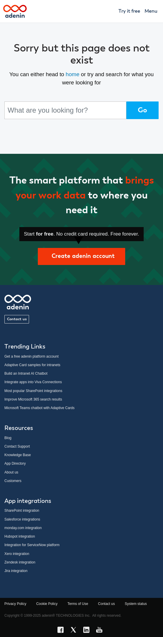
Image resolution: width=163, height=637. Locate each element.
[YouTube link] (101, 631)
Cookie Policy (46, 604)
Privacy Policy (15, 604)
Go (142, 110)
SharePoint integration (21, 510)
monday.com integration (23, 528)
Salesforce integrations (22, 519)
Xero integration (16, 554)
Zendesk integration (19, 562)
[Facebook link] (62, 631)
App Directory (15, 463)
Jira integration (16, 571)
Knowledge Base (17, 455)
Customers (12, 481)
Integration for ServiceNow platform (32, 545)
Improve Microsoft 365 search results (33, 399)
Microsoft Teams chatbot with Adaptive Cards (39, 408)
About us (11, 472)
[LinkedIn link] (88, 631)
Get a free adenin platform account (31, 356)
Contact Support (17, 446)
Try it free (129, 11)
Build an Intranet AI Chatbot (25, 373)
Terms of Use (77, 604)
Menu (151, 11)
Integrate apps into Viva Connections (33, 382)
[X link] (75, 631)
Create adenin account (81, 256)
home (72, 74)
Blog (7, 438)
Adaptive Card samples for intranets (32, 365)
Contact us (17, 319)
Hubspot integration (19, 536)
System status (136, 604)
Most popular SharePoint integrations (33, 391)
